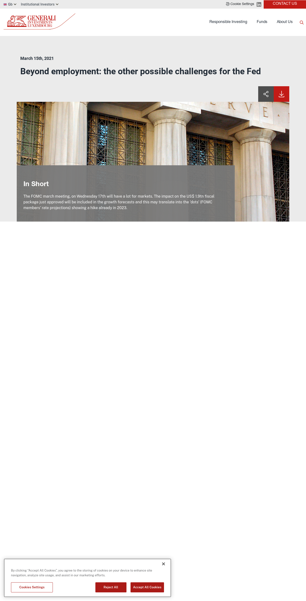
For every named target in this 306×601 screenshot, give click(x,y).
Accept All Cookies (147, 587)
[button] (240, 4)
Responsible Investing (228, 22)
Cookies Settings (32, 587)
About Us (285, 22)
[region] (87, 578)
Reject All (111, 587)
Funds (262, 22)
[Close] (163, 564)
